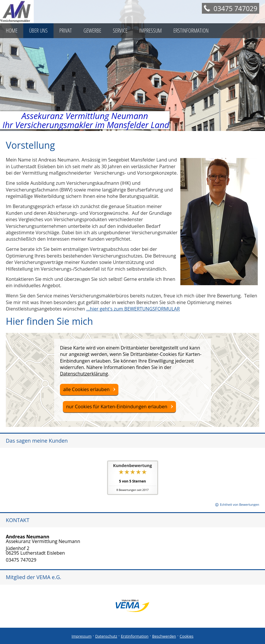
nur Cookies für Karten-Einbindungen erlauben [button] (116, 406)
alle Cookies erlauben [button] (86, 389)
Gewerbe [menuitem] (92, 30)
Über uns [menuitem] (38, 30)
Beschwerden (164, 636)
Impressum (82, 636)
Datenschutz (106, 636)
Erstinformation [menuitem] (191, 30)
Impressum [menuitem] (150, 30)
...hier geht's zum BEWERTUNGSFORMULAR (133, 309)
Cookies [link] (186, 636)
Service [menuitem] (120, 30)
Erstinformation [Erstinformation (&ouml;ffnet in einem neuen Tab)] (134, 636)
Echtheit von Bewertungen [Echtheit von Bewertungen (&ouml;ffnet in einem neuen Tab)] (239, 504)
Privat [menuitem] (65, 30)
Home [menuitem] (11, 30)
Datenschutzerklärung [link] (84, 373)
